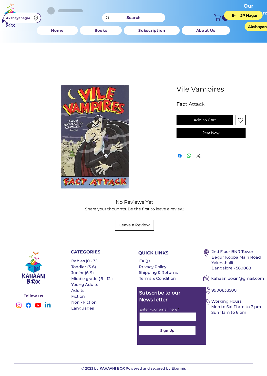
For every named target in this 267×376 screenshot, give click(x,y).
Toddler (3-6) (83, 267)
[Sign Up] (167, 330)
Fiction (78, 296)
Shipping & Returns (158, 272)
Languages (82, 308)
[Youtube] (38, 305)
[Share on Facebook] (180, 156)
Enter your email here (158, 309)
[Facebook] (28, 305)
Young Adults (84, 284)
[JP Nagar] (249, 15)
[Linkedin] (47, 305)
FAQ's (144, 261)
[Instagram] (18, 305)
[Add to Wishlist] (240, 120)
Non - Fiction (84, 302)
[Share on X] (198, 156)
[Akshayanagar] (22, 18)
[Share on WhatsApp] (189, 156)
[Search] (133, 17)
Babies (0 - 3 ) (84, 261)
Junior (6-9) (82, 272)
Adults (77, 290)
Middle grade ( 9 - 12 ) (92, 278)
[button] (222, 17)
